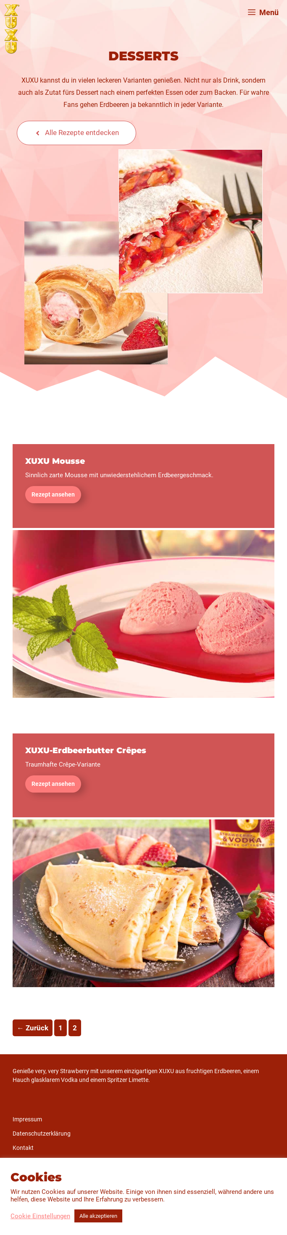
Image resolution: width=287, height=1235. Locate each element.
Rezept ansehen (53, 494)
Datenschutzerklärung (42, 1133)
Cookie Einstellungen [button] (40, 1216)
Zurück (32, 1028)
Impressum (27, 1119)
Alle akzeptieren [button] (98, 1216)
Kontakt (23, 1147)
